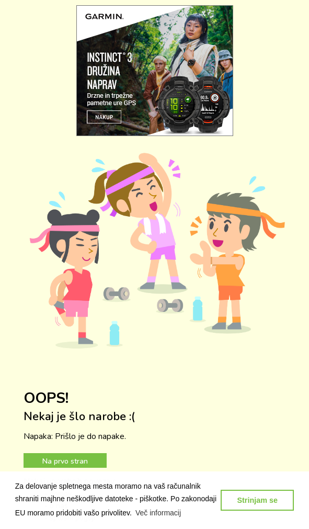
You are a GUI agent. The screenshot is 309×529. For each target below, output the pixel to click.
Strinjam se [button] (257, 500)
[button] (158, 513)
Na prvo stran (65, 461)
